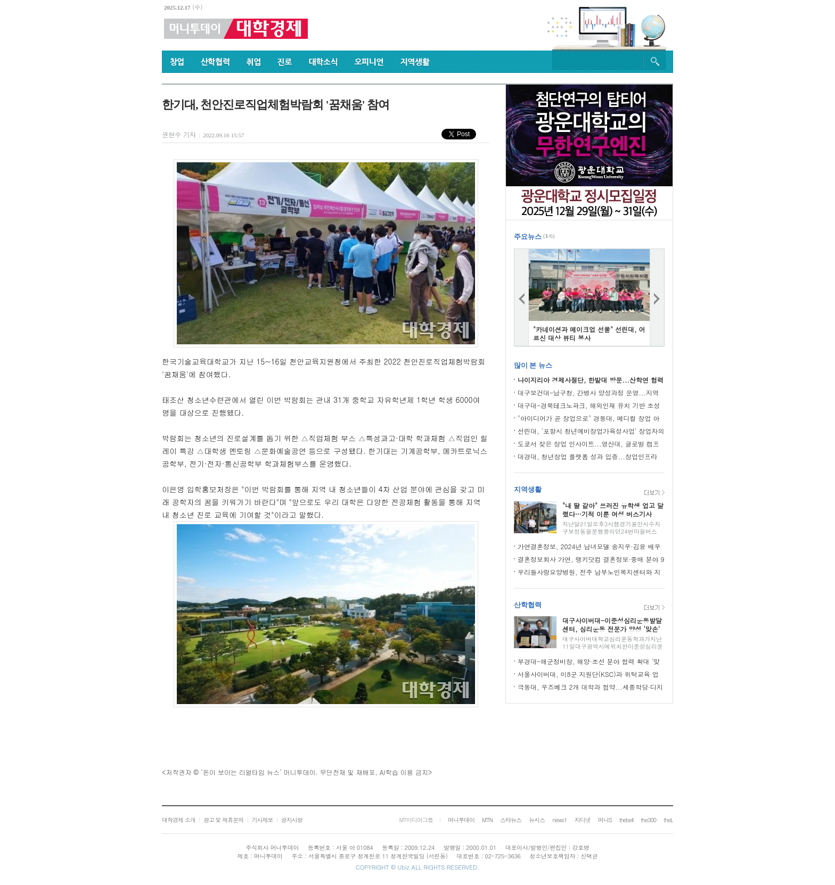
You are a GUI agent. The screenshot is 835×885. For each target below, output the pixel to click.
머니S (605, 820)
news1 (559, 820)
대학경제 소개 (178, 820)
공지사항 (291, 820)
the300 (648, 820)
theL (668, 820)
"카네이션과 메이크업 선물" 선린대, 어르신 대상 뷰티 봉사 (589, 333)
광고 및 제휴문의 (223, 820)
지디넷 (583, 820)
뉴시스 (537, 820)
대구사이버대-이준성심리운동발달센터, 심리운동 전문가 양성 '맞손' (612, 624)
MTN (487, 820)
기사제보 (262, 820)
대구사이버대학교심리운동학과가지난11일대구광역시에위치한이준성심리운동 (612, 646)
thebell (626, 820)
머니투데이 (461, 820)
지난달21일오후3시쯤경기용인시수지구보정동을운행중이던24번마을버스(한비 (611, 531)
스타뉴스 (510, 820)
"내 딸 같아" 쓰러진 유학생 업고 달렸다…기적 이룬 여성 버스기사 (613, 509)
